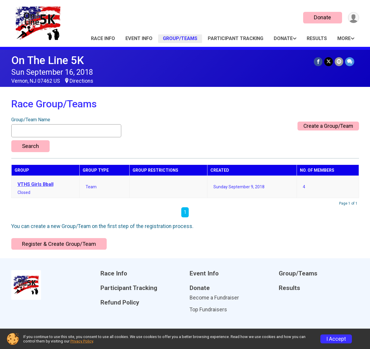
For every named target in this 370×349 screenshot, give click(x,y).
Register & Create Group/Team (59, 244)
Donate (322, 17)
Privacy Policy (81, 341)
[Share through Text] (349, 61)
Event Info (138, 38)
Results (317, 38)
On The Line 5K (47, 60)
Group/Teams (180, 38)
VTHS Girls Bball (35, 184)
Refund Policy (119, 302)
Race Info (103, 38)
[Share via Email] (339, 61)
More (344, 38)
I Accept (336, 339)
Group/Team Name (30, 119)
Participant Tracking (235, 38)
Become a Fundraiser (214, 298)
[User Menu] (353, 17)
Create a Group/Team (328, 126)
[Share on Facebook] (318, 61)
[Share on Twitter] (328, 61)
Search (30, 146)
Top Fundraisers (208, 310)
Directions (81, 81)
